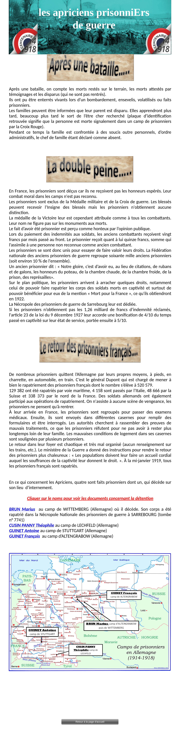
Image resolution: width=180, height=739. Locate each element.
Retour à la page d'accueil (90, 721)
